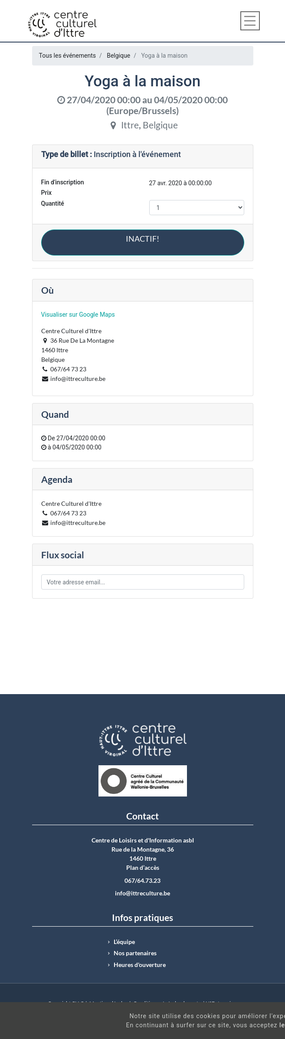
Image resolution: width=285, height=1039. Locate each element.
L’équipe (124, 941)
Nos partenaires (135, 953)
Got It (251, 1029)
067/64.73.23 (142, 880)
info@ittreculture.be (142, 893)
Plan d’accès (142, 867)
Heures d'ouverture (140, 964)
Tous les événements (67, 55)
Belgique (118, 55)
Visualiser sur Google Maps (78, 314)
